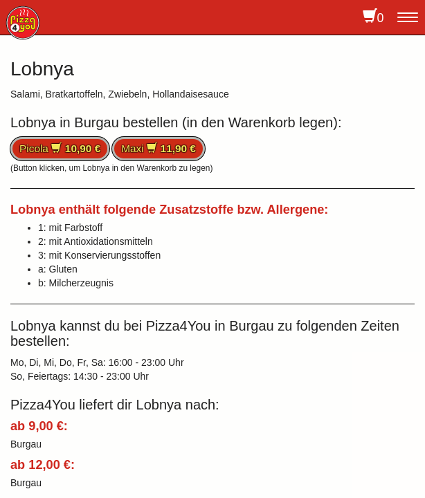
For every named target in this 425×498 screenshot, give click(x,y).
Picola (59, 148)
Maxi (158, 148)
